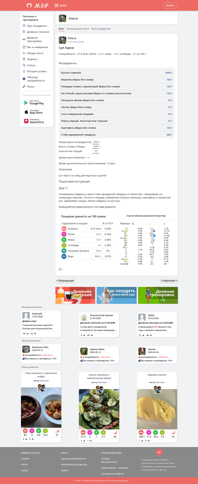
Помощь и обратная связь (36, 95)
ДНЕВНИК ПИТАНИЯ (30, 453)
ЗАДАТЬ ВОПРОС (109, 468)
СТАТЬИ (24, 470)
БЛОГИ (24, 464)
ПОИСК (64, 453)
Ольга (73, 18)
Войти (170, 5)
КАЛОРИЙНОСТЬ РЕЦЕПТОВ (74, 464)
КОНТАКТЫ (123, 468)
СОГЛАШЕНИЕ (107, 474)
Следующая (169, 280)
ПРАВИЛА (119, 474)
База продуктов (101, 28)
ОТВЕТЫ (64, 470)
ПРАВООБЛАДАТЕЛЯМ (111, 453)
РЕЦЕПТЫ (25, 458)
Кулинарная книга (78, 28)
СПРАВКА (105, 458)
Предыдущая (65, 280)
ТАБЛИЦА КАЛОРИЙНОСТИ (73, 458)
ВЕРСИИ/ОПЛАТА (109, 462)
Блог (61, 28)
